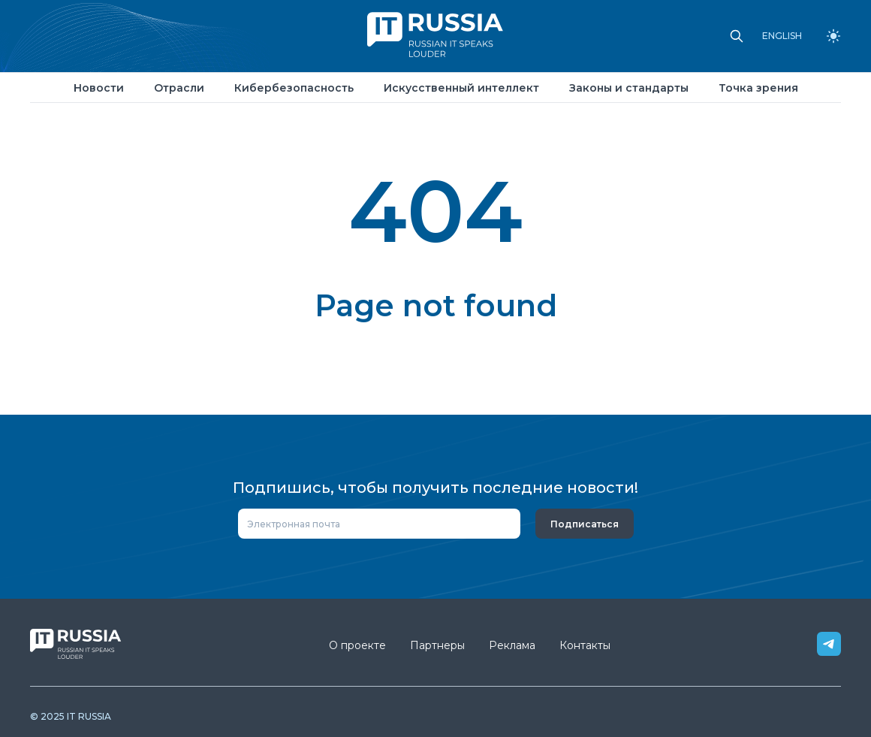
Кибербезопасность (294, 88)
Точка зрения (758, 88)
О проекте (357, 645)
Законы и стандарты (629, 88)
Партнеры (437, 645)
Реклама (512, 645)
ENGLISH (782, 36)
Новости (99, 88)
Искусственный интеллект (461, 88)
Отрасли (179, 88)
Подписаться (584, 524)
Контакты (584, 645)
